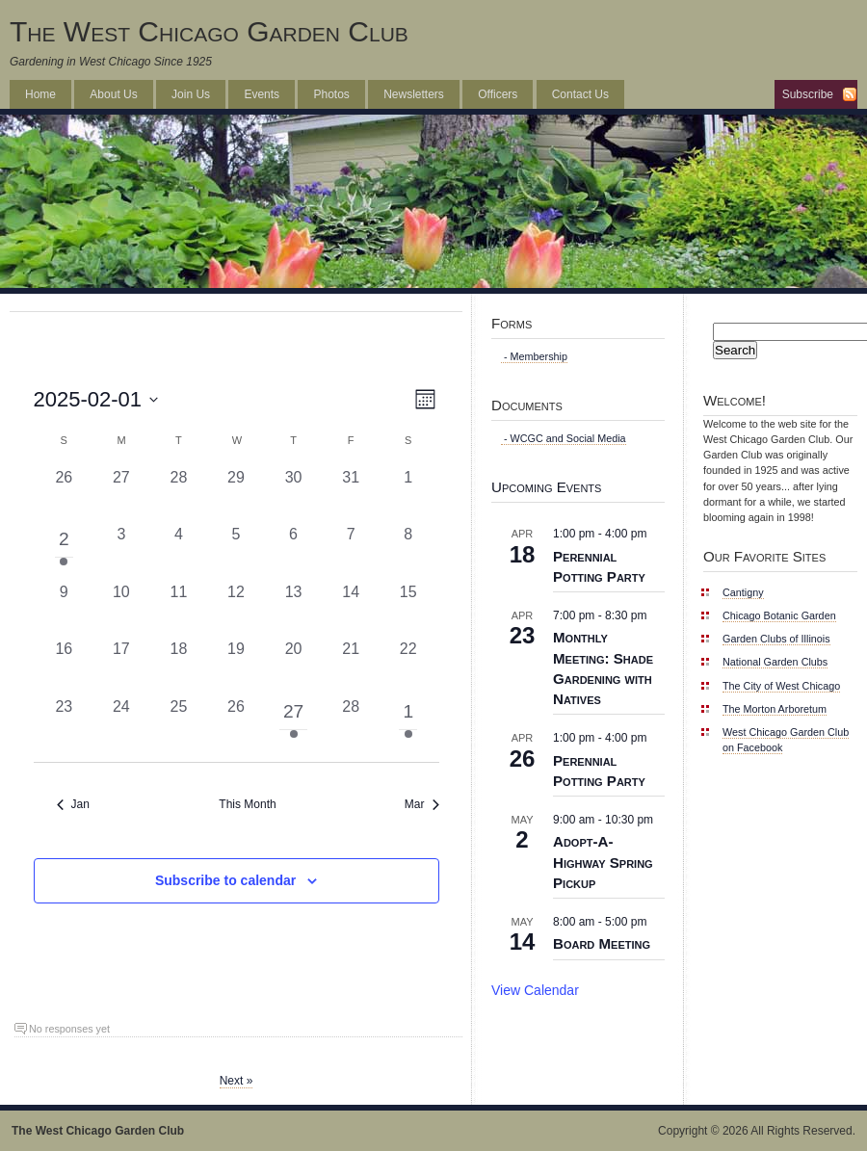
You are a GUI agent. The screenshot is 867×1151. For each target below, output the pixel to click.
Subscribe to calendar (225, 880)
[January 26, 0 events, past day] (64, 495)
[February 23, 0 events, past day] (64, 724)
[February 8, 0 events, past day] (408, 552)
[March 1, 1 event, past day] (408, 724)
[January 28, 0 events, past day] (179, 495)
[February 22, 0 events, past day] (408, 666)
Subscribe (807, 94)
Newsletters (413, 94)
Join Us (190, 94)
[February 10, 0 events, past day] (121, 610)
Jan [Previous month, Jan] (73, 804)
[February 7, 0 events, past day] (351, 552)
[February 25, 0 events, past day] (179, 724)
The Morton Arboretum (774, 709)
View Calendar (535, 990)
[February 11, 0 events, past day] (179, 610)
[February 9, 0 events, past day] (64, 610)
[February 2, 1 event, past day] (64, 552)
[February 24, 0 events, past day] (121, 724)
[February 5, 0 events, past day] (236, 552)
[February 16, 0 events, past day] (64, 666)
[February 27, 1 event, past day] (294, 724)
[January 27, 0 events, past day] (121, 495)
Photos (331, 94)
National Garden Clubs (775, 661)
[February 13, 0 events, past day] (294, 610)
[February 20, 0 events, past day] (294, 666)
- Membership (534, 356)
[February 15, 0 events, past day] (408, 610)
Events (261, 94)
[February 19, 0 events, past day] (236, 666)
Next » (236, 1080)
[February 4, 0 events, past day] (179, 552)
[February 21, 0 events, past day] (351, 666)
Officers (497, 94)
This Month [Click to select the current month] (247, 804)
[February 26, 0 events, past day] (236, 724)
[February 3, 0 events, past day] (121, 552)
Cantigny (743, 592)
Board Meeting (601, 943)
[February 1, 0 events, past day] (408, 495)
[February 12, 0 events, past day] (236, 610)
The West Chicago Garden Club (209, 31)
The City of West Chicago (781, 686)
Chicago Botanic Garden (779, 615)
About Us (113, 94)
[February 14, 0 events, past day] (351, 610)
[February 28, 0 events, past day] (351, 724)
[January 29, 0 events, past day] (236, 495)
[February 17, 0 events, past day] (121, 666)
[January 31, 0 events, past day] (351, 495)
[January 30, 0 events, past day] (294, 495)
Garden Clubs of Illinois (776, 638)
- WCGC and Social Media (563, 438)
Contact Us (580, 94)
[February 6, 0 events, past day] (294, 552)
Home (40, 94)
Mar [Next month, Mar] (422, 804)
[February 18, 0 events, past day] (179, 666)
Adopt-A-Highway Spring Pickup (603, 861)
